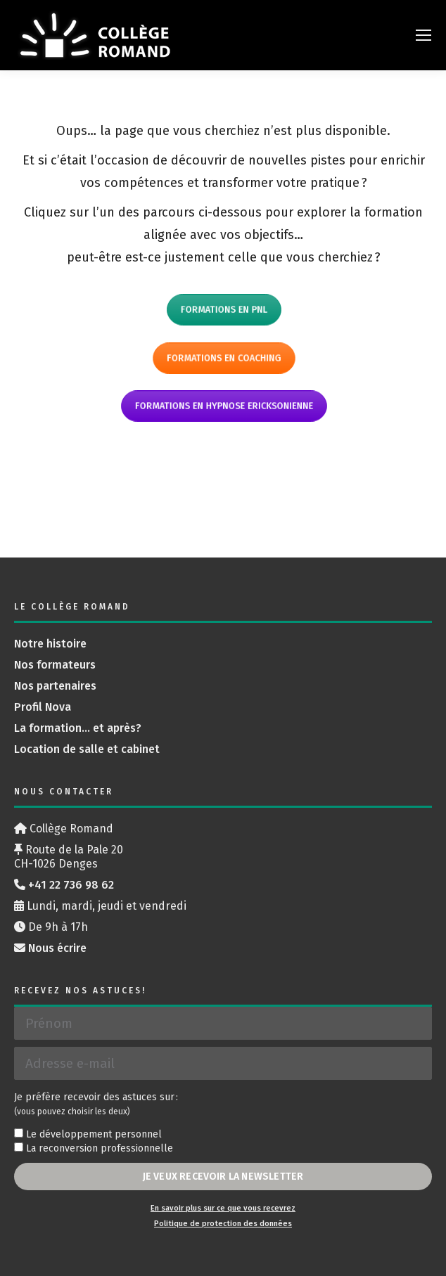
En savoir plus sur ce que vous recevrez (223, 1208)
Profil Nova (42, 707)
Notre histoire (50, 643)
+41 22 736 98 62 (71, 884)
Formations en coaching (223, 357)
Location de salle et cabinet (87, 749)
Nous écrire (57, 948)
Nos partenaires (55, 685)
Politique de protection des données (223, 1223)
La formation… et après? (77, 728)
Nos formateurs (55, 664)
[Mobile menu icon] (423, 35)
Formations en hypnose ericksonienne (223, 406)
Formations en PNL (223, 309)
